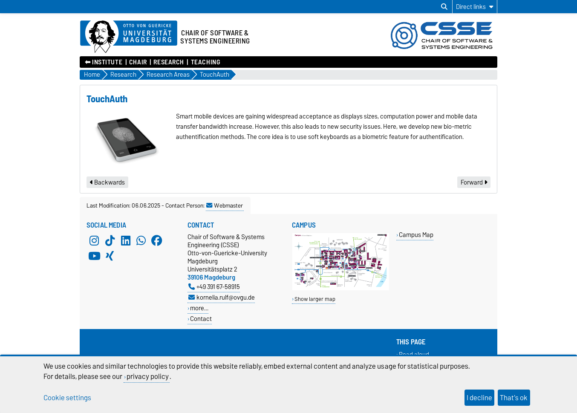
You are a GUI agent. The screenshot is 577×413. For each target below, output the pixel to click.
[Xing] (110, 255)
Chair (138, 62)
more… (199, 308)
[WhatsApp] (141, 240)
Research (168, 62)
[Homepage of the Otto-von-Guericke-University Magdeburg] (129, 37)
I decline (479, 398)
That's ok (514, 398)
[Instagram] (94, 240)
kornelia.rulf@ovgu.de (221, 297)
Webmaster (224, 205)
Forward (474, 182)
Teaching (205, 62)
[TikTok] (110, 240)
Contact (201, 318)
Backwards (107, 182)
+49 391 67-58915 (214, 286)
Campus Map (416, 234)
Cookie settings (67, 398)
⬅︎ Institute (103, 62)
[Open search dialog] (444, 7)
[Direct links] (475, 6)
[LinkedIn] (125, 240)
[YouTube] (94, 255)
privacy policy (148, 376)
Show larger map (314, 299)
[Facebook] (156, 240)
